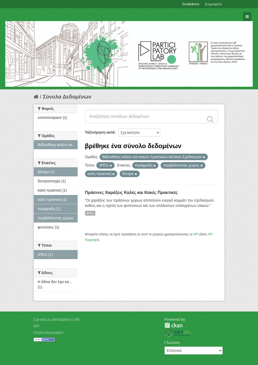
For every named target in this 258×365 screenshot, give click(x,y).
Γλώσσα (172, 342)
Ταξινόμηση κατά (100, 132)
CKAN (173, 325)
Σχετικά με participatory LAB (57, 319)
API (195, 234)
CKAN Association (49, 332)
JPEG (90, 213)
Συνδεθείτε (190, 4)
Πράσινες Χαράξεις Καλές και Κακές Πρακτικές (131, 192)
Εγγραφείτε (213, 4)
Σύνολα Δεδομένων (67, 97)
